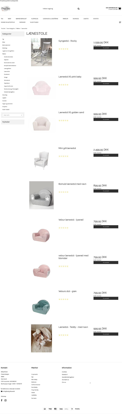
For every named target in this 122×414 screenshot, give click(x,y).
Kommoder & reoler (9, 62)
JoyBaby (34, 395)
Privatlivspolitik (5, 1)
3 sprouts (34, 374)
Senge (5, 77)
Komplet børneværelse (10, 65)
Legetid (86, 19)
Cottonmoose (35, 384)
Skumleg (76, 19)
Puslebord (6, 74)
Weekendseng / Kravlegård (11, 89)
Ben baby (34, 379)
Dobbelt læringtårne (9, 92)
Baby (9, 19)
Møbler (65, 19)
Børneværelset (21, 19)
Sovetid (96, 19)
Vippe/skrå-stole (8, 86)
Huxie (33, 392)
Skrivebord (7, 80)
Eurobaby (34, 387)
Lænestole (7, 71)
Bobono (33, 382)
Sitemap (3, 396)
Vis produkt (106, 48)
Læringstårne (7, 68)
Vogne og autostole (8, 22)
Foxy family (34, 390)
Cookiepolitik (14, 1)
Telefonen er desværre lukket (10, 389)
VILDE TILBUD (34, 22)
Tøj (2, 19)
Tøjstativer (7, 83)
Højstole (6, 59)
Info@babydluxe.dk (9, 391)
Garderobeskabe (8, 57)
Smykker (22, 22)
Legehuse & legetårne (50, 19)
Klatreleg (34, 19)
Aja (32, 377)
